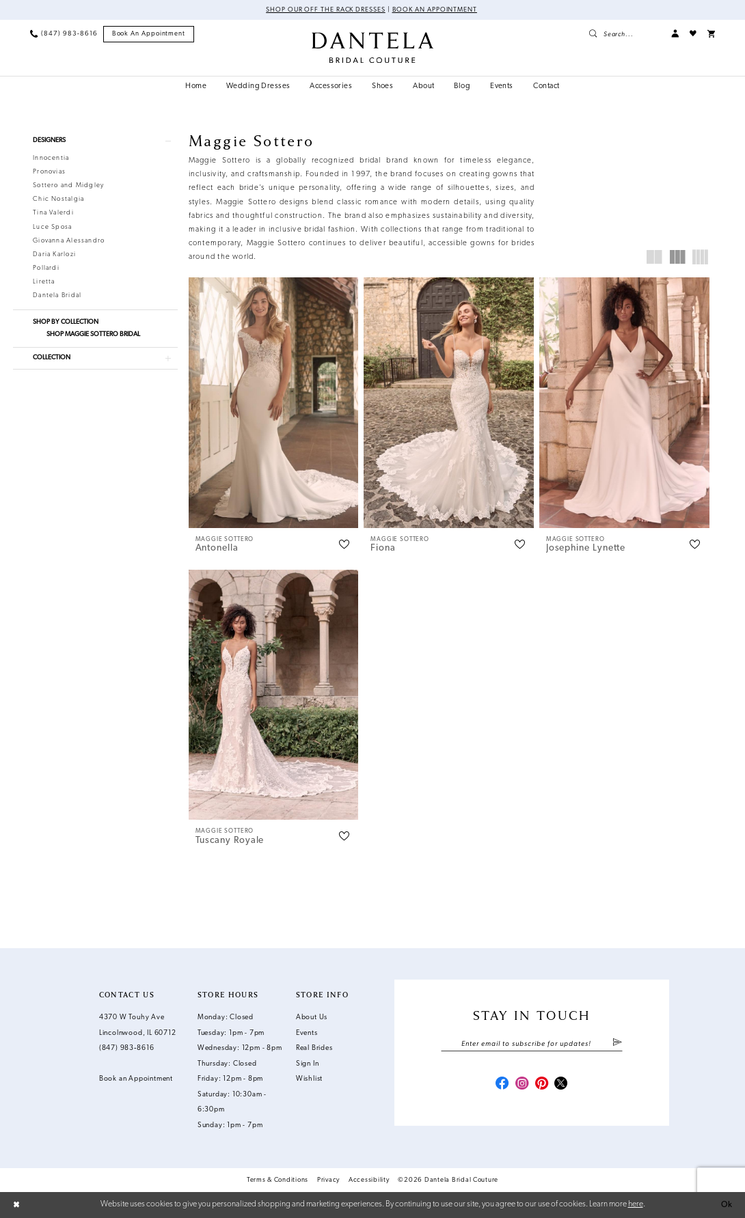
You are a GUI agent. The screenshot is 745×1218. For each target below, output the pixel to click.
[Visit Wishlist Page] (693, 34)
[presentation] (274, 402)
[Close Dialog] (16, 1205)
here (635, 1204)
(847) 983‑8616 (126, 1048)
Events (307, 1033)
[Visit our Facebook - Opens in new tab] (502, 1084)
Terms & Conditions (277, 1180)
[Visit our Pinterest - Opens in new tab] (541, 1084)
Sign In (307, 1064)
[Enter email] (531, 1044)
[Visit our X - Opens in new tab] (560, 1084)
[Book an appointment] (149, 34)
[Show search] (624, 34)
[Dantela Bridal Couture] (372, 47)
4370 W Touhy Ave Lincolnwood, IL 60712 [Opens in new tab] (137, 1025)
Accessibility (369, 1180)
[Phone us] (64, 34)
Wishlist (309, 1079)
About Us (311, 1017)
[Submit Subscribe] (617, 1044)
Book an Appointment (434, 10)
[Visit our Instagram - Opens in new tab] (521, 1084)
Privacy (328, 1180)
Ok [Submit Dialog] (727, 1205)
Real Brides (314, 1048)
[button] (675, 34)
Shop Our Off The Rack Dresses (325, 10)
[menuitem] (64, 34)
